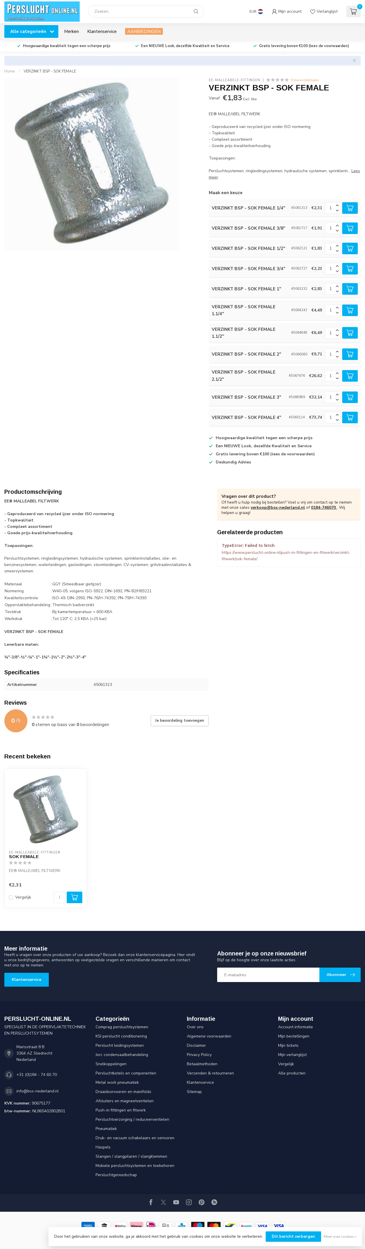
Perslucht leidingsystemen (120, 1045)
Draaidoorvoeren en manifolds (123, 1091)
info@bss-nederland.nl (37, 1091)
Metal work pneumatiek (117, 1082)
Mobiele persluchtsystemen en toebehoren (135, 1165)
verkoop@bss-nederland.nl (278, 507)
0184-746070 (324, 507)
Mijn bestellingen (293, 1036)
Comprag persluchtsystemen (122, 1027)
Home (9, 71)
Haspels (103, 1147)
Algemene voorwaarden (209, 1036)
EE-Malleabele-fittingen (234, 80)
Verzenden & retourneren (210, 1073)
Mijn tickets (288, 1045)
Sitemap (194, 1091)
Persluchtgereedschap (116, 1175)
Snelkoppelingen (111, 1064)
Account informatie (295, 1027)
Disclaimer (196, 1045)
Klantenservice (102, 31)
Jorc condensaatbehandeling (122, 1054)
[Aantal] (59, 897)
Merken (71, 31)
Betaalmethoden (202, 1064)
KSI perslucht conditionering (121, 1036)
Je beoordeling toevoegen (179, 720)
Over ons (195, 1027)
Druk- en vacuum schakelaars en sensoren (135, 1138)
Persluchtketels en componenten (126, 1073)
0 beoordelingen (305, 79)
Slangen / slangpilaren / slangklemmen (131, 1156)
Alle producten (292, 1073)
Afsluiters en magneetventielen (125, 1101)
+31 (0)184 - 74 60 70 (36, 1074)
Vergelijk (23, 897)
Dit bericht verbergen (293, 1236)
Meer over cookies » (340, 1236)
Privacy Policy (199, 1054)
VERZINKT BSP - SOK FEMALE (50, 71)
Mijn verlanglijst (292, 1054)
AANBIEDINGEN (144, 31)
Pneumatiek (106, 1128)
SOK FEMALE (24, 856)
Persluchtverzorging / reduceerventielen (132, 1119)
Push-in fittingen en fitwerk (121, 1110)
